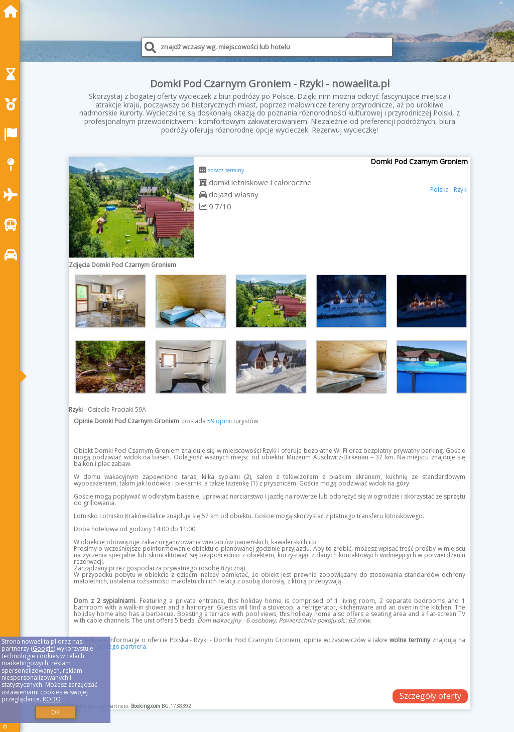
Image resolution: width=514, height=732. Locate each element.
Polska (439, 189)
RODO (52, 699)
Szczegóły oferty (430, 695)
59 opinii (219, 421)
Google (43, 648)
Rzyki (461, 189)
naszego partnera (120, 646)
